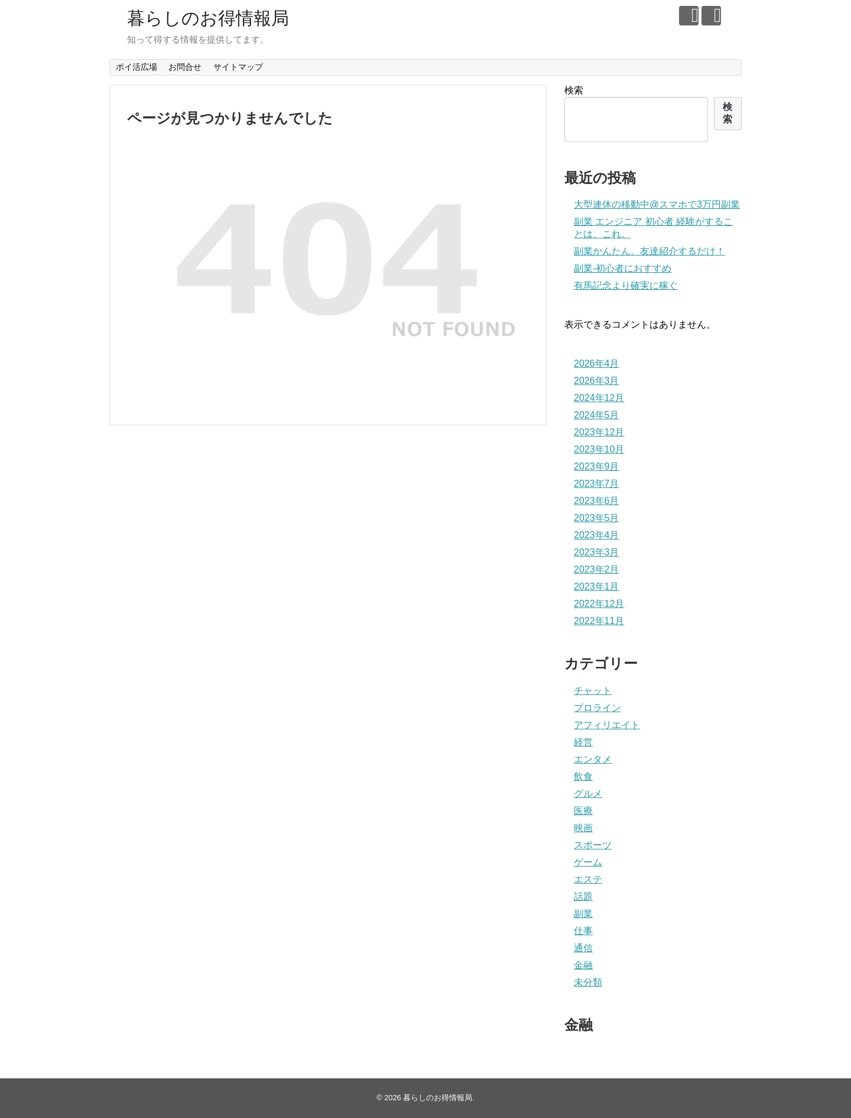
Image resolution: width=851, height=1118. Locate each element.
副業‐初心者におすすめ (622, 268)
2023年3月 (596, 552)
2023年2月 (596, 569)
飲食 (583, 776)
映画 (583, 828)
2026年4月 (596, 363)
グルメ (588, 794)
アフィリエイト (607, 725)
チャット (593, 691)
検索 (573, 90)
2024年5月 (596, 415)
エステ (588, 879)
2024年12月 (599, 398)
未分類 (588, 982)
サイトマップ (238, 67)
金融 (583, 965)
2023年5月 (596, 518)
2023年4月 (596, 535)
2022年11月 (599, 621)
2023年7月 (596, 484)
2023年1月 (596, 586)
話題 (583, 896)
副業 (583, 914)
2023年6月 (596, 501)
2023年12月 (599, 432)
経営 (583, 742)
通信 (583, 948)
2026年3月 (596, 381)
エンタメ (593, 759)
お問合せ (185, 67)
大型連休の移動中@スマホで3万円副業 (657, 204)
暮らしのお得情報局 (208, 18)
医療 (583, 811)
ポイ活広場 (136, 67)
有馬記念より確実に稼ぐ (626, 285)
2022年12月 (599, 604)
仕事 (583, 931)
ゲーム (588, 862)
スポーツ (593, 845)
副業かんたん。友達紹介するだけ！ (649, 251)
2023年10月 (599, 449)
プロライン (597, 708)
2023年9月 (596, 466)
